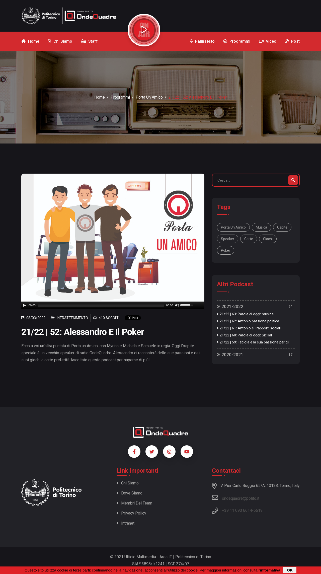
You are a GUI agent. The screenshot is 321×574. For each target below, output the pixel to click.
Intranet (125, 523)
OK (290, 570)
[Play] (25, 305)
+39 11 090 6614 (237, 510)
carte (248, 239)
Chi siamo (128, 483)
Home (99, 97)
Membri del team (134, 503)
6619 (258, 510)
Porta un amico (149, 97)
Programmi (120, 97)
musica (261, 227)
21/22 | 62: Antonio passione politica (248, 321)
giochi (268, 239)
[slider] (101, 305)
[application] (112, 305)
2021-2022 (230, 306)
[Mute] (177, 305)
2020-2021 (230, 354)
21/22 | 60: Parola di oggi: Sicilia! (244, 335)
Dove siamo (129, 493)
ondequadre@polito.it (235, 497)
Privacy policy (131, 513)
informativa (270, 570)
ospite (282, 227)
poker (225, 250)
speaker (227, 239)
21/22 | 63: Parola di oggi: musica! (245, 314)
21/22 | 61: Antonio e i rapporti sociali (249, 328)
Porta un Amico (233, 227)
